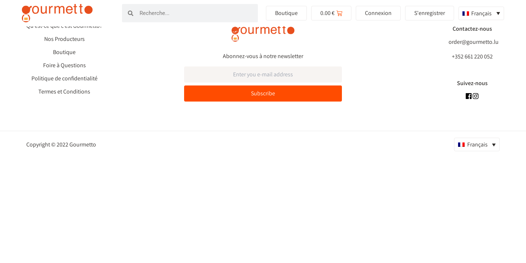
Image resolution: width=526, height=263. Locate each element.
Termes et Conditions (64, 91)
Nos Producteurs (64, 39)
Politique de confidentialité (64, 78)
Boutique (64, 52)
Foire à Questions (64, 65)
